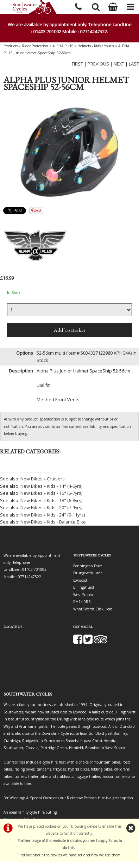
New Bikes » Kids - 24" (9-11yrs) (52, 515)
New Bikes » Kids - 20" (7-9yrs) (51, 507)
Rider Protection (35, 45)
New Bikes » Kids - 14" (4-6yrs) (51, 486)
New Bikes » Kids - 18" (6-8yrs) (51, 500)
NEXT (119, 64)
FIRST (77, 64)
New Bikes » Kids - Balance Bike (53, 522)
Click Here (103, 609)
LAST (134, 64)
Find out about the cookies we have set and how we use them (69, 855)
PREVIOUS (98, 64)
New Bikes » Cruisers (42, 479)
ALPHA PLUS (62, 45)
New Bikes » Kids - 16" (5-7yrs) (51, 493)
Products (11, 45)
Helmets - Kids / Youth (95, 45)
